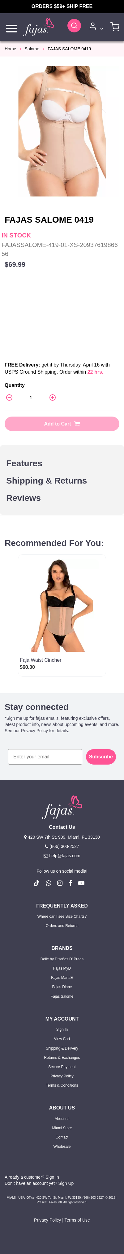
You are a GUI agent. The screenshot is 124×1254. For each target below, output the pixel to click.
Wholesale (62, 1146)
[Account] (95, 27)
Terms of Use (77, 1220)
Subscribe (101, 756)
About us (62, 1119)
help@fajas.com (62, 855)
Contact (62, 1137)
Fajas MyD (62, 968)
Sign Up (66, 1183)
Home (10, 48)
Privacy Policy (62, 1076)
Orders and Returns (62, 926)
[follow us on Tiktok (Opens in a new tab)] (36, 883)
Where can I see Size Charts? (62, 916)
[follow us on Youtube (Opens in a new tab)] (81, 883)
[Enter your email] (45, 757)
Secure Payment (62, 1067)
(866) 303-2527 (62, 846)
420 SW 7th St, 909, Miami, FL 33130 (62, 837)
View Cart (62, 1039)
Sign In (62, 1029)
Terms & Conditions (62, 1085)
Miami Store (62, 1128)
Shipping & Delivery (62, 1048)
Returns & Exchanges (62, 1057)
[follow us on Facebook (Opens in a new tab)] (70, 883)
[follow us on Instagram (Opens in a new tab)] (59, 883)
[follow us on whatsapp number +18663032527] (48, 883)
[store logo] (38, 27)
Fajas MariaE (62, 977)
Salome (32, 48)
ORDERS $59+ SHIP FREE (62, 6)
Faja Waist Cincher (41, 660)
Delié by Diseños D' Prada (62, 959)
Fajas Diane (62, 987)
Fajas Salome (62, 996)
